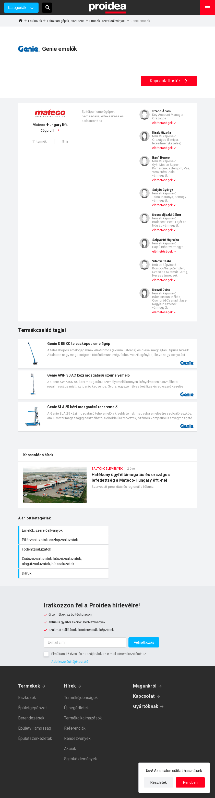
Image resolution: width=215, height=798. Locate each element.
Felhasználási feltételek (131, 790)
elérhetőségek (162, 123)
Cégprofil (50, 127)
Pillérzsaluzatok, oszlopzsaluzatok (153, 530)
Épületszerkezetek (35, 719)
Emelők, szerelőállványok (107, 21)
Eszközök (35, 21)
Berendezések (31, 699)
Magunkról (145, 667)
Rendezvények (77, 719)
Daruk (62, 554)
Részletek (158, 782)
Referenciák (75, 709)
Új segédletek (76, 689)
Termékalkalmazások (83, 699)
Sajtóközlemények (80, 740)
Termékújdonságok (81, 678)
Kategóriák (17, 7)
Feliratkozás (144, 623)
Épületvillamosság (34, 709)
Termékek (29, 667)
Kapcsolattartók (169, 80)
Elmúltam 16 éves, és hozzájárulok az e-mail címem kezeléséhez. (99, 635)
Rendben (190, 782)
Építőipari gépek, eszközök (65, 21)
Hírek (70, 667)
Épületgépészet (32, 689)
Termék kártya (107, 353)
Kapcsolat (144, 677)
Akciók (70, 729)
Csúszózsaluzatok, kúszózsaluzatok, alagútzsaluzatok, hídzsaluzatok (153, 542)
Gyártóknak (145, 687)
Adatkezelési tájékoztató (69, 643)
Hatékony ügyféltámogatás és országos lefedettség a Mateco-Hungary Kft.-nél (107, 487)
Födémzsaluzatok (62, 542)
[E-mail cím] (85, 623)
